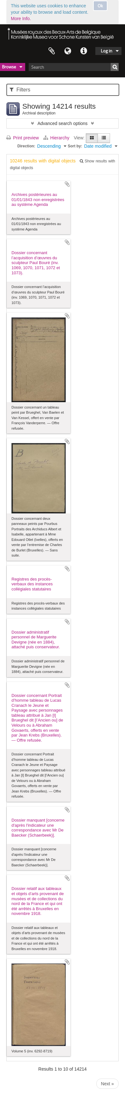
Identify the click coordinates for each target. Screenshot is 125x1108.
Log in (106, 51)
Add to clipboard (67, 184)
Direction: (26, 146)
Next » (107, 1083)
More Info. (21, 18)
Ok (100, 6)
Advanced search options (62, 123)
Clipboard (52, 51)
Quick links (84, 51)
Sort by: (75, 146)
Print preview (22, 137)
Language (68, 51)
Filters (20, 89)
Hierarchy (57, 137)
